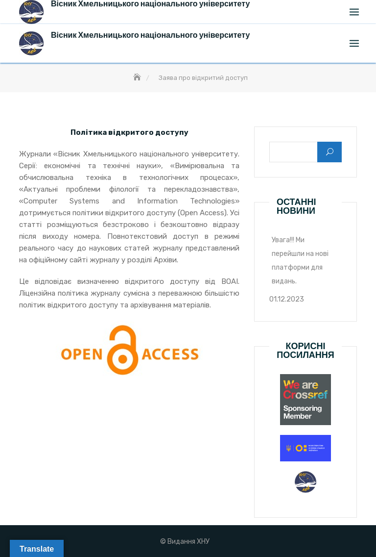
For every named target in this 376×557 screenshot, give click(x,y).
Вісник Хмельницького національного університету (150, 35)
